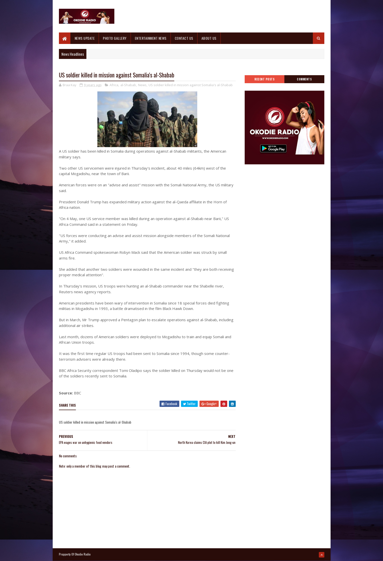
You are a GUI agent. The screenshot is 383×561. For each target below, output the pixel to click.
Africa (114, 85)
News (142, 85)
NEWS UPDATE (85, 38)
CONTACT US (184, 38)
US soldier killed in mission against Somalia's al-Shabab (191, 85)
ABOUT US (208, 38)
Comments (304, 79)
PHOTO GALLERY (115, 38)
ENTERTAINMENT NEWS (151, 38)
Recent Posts (264, 79)
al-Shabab (128, 85)
